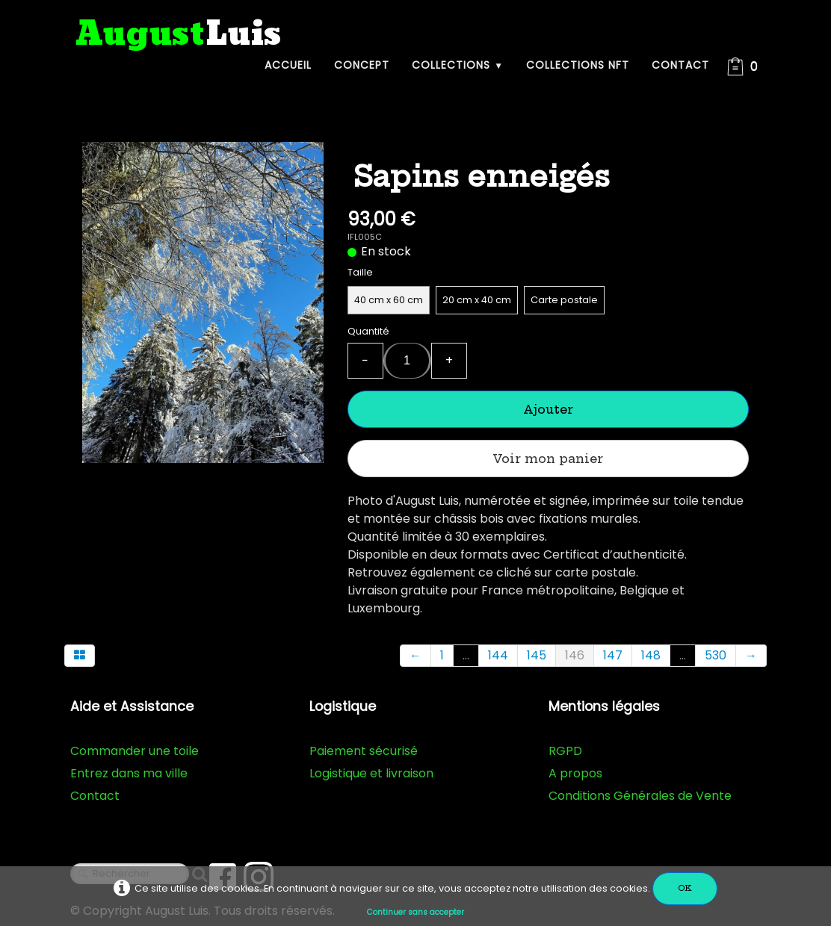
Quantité (368, 331)
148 (651, 655)
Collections (458, 65)
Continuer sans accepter (415, 912)
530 (715, 655)
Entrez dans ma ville (129, 773)
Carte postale (564, 299)
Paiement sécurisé (363, 750)
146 (574, 655)
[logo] (178, 34)
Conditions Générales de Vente (640, 795)
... (466, 655)
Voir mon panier (547, 458)
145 (536, 655)
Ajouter (548, 409)
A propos (575, 773)
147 (613, 655)
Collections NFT (577, 65)
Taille (360, 272)
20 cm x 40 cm (476, 299)
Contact (680, 65)
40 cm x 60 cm (388, 299)
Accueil (288, 65)
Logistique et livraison (371, 773)
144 (498, 655)
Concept (361, 65)
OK (685, 888)
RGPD (565, 750)
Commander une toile (134, 750)
